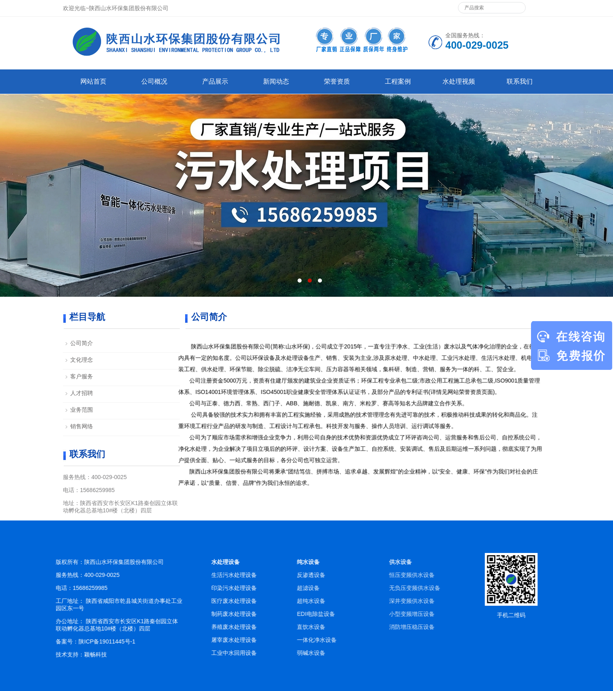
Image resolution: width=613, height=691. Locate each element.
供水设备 (477, 562)
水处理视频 (458, 81)
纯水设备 (368, 562)
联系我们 (520, 81)
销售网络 (81, 426)
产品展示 (215, 81)
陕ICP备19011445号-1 (122, 641)
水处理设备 (249, 562)
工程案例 (398, 81)
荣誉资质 (337, 81)
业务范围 (81, 409)
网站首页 (93, 81)
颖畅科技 (110, 654)
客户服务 (81, 376)
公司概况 (154, 81)
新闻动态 (276, 81)
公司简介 (81, 343)
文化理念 (81, 359)
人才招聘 (81, 393)
